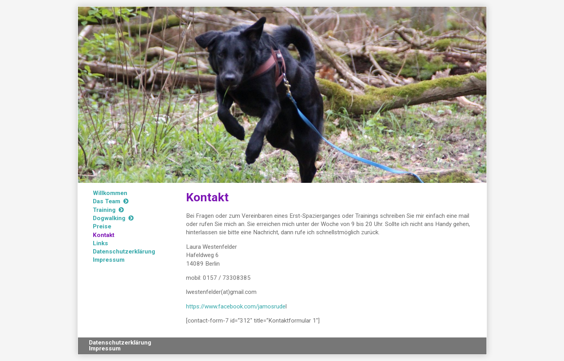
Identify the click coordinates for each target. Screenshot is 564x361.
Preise (102, 226)
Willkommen (110, 193)
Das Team (106, 201)
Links (100, 243)
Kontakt (103, 235)
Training (104, 209)
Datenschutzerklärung (124, 251)
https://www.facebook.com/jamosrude (236, 306)
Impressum (109, 259)
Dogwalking (109, 218)
